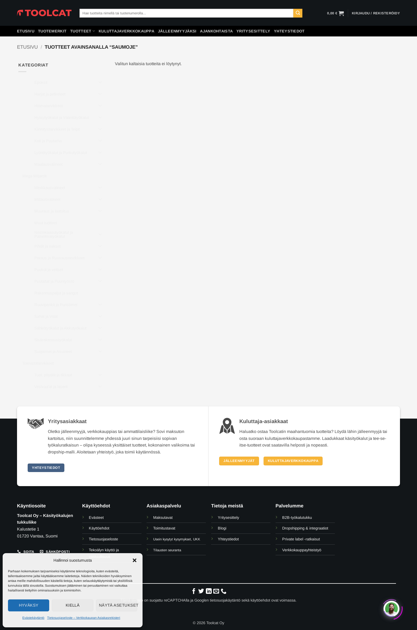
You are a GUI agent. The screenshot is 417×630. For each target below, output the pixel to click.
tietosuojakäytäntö (225, 600)
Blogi (222, 528)
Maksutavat (163, 517)
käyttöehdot (260, 600)
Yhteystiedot (289, 31)
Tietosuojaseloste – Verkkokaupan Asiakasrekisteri (83, 618)
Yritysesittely (253, 31)
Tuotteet (82, 31)
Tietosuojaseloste (103, 539)
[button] (134, 560)
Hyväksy (29, 605)
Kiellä (73, 605)
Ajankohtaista (216, 31)
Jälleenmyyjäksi (177, 31)
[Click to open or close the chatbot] (391, 607)
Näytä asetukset (118, 605)
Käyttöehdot (99, 528)
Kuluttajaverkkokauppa (126, 31)
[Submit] (297, 13)
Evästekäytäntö (33, 618)
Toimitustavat (164, 528)
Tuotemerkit (52, 31)
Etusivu (25, 31)
